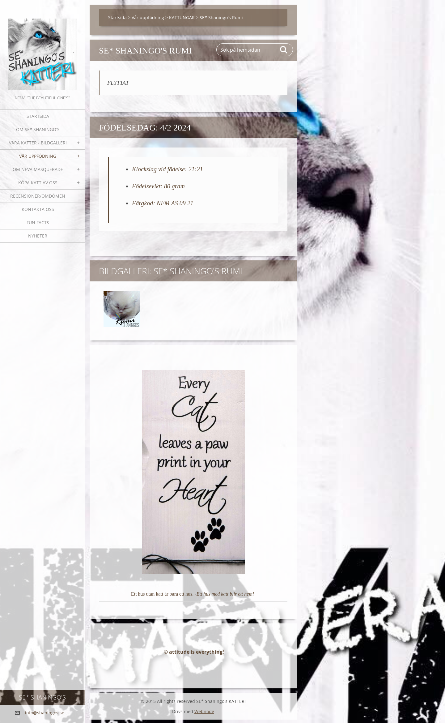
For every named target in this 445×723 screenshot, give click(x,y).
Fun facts (38, 222)
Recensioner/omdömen (37, 196)
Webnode (204, 715)
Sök (284, 49)
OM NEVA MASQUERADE (38, 169)
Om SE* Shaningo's (38, 129)
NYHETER (37, 236)
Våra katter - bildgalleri (38, 143)
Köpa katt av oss (37, 183)
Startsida (38, 116)
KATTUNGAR (182, 17)
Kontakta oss (38, 209)
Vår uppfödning (37, 156)
